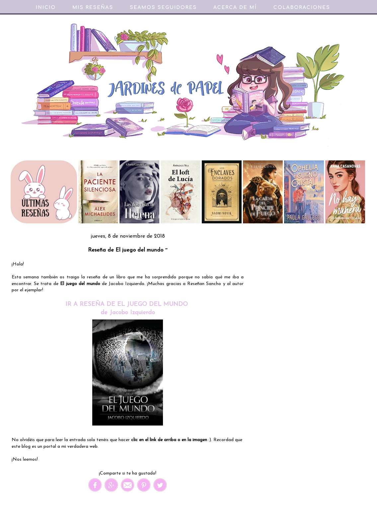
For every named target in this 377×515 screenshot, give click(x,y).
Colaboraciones (301, 7)
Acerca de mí (235, 7)
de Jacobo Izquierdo (128, 313)
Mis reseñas (92, 7)
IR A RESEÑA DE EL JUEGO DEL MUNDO (127, 304)
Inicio (46, 7)
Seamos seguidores (163, 7)
